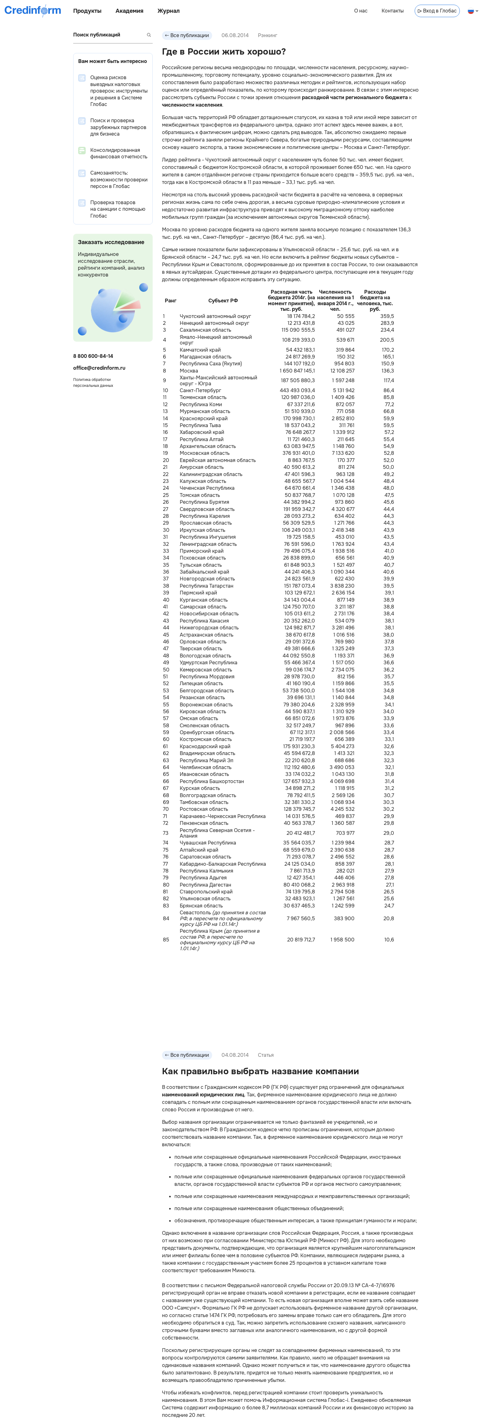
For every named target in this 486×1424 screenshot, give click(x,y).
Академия (129, 10)
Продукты (87, 10)
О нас (361, 10)
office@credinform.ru (99, 368)
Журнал (169, 10)
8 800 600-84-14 (93, 356)
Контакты (393, 10)
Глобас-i (338, 1400)
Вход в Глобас (437, 10)
